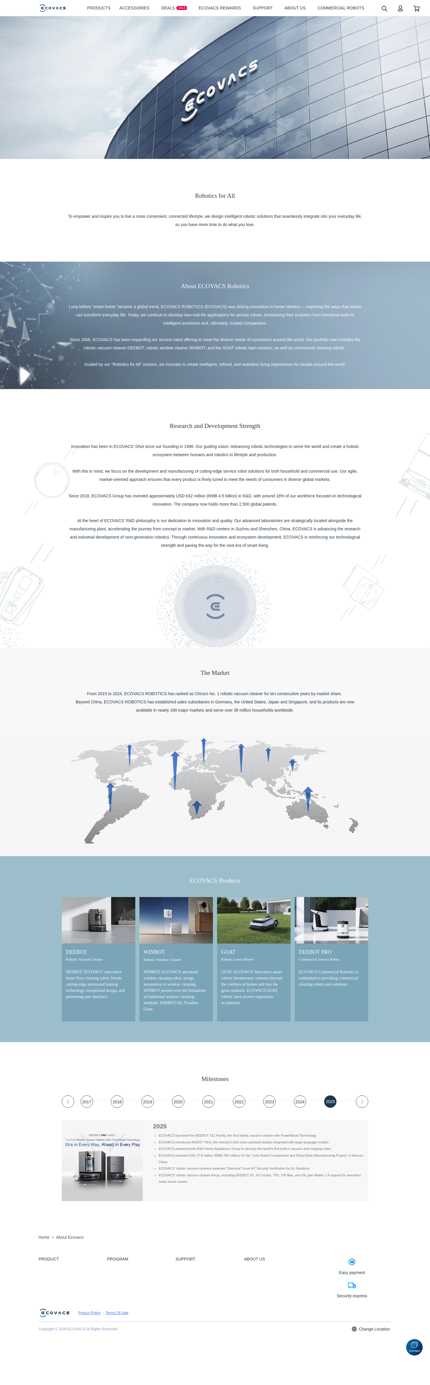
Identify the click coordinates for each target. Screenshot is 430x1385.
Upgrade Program (119, 1308)
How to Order (185, 1284)
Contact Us (183, 1340)
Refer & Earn (116, 1316)
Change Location (370, 1371)
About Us (250, 1268)
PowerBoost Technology (123, 1268)
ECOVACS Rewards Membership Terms (134, 1324)
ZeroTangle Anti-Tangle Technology (131, 1292)
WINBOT (45, 1276)
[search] (384, 8)
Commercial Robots (52, 1292)
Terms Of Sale (117, 1355)
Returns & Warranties (190, 1324)
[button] (414, 1347)
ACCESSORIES (50, 1284)
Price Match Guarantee (191, 1300)
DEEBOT (45, 1268)
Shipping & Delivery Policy (194, 1316)
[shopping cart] (417, 8)
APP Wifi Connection (190, 1332)
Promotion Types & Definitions (196, 1308)
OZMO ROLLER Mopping (124, 1276)
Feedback (182, 1268)
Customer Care (186, 1276)
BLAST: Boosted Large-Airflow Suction (133, 1284)
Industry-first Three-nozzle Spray (129, 1300)
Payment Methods (188, 1292)
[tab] (87, 1101)
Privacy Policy (89, 1355)
